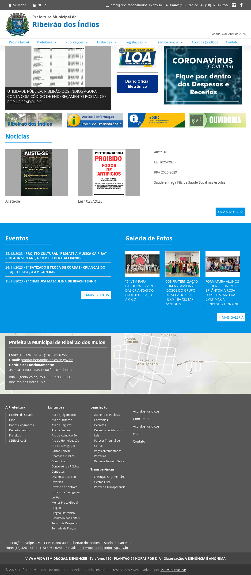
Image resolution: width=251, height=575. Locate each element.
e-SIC (137, 434)
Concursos (141, 419)
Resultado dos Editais (66, 518)
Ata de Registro (62, 425)
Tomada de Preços (64, 528)
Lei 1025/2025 (165, 162)
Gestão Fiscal (102, 482)
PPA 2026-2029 (165, 172)
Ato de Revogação (63, 446)
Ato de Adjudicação (64, 435)
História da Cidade (21, 415)
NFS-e (39, 5)
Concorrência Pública (65, 466)
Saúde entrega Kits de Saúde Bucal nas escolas (189, 182)
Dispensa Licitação (64, 477)
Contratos (58, 472)
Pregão (56, 508)
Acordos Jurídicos (205, 42)
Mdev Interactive (173, 569)
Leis (96, 435)
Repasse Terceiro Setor (109, 461)
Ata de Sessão (61, 430)
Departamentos (19, 430)
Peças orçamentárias (108, 451)
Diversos (57, 482)
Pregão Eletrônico (63, 513)
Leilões (56, 497)
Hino (12, 420)
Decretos (100, 425)
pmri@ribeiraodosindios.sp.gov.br (136, 5)
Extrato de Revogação (66, 492)
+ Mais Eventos (96, 295)
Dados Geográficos (21, 425)
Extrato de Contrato (64, 487)
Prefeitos (15, 435)
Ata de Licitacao (62, 420)
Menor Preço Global (65, 503)
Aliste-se (160, 152)
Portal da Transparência (110, 487)
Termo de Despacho (65, 523)
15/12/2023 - (57, 255)
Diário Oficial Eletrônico (137, 84)
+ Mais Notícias (230, 211)
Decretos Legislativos (108, 430)
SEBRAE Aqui (17, 441)
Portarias (100, 456)
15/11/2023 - (50, 281)
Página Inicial (19, 42)
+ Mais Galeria (231, 317)
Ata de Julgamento (64, 415)
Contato (232, 42)
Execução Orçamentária (110, 477)
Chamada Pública (63, 456)
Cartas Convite (61, 451)
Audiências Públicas (107, 415)
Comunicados (60, 461)
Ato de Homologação (65, 441)
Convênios (101, 420)
